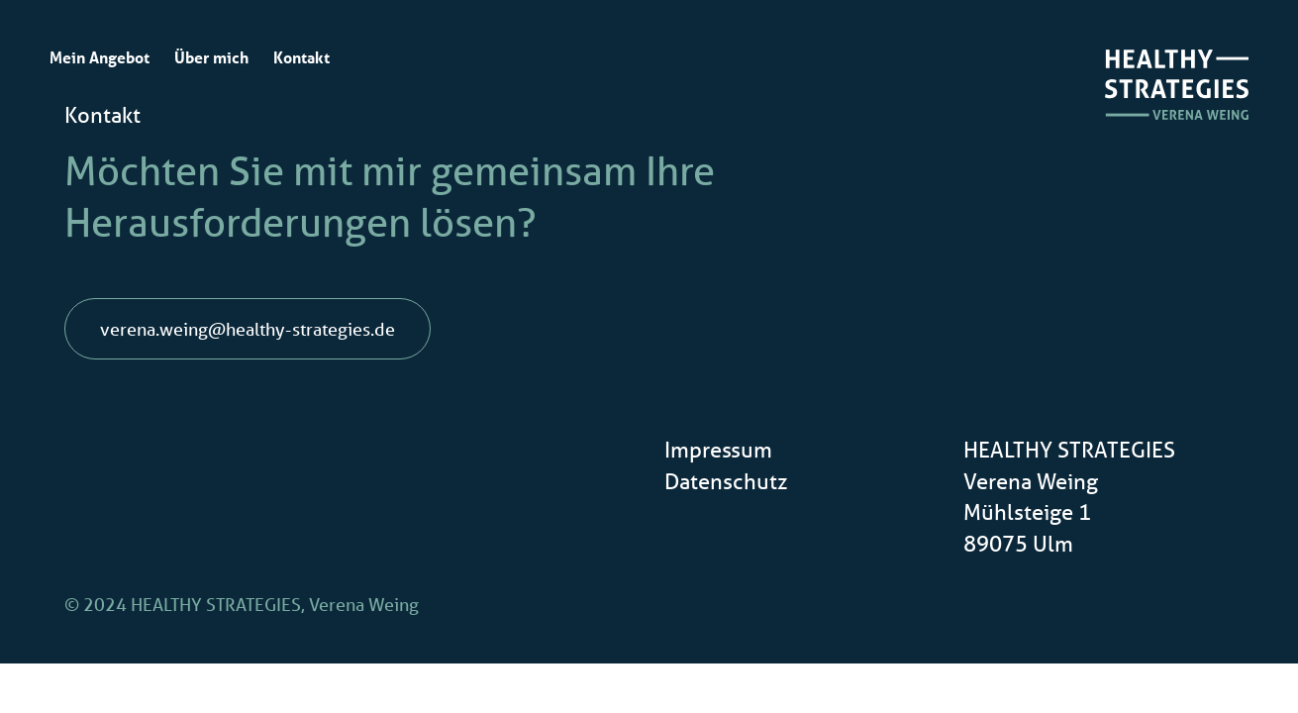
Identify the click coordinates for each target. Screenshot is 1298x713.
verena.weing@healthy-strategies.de (247, 329)
